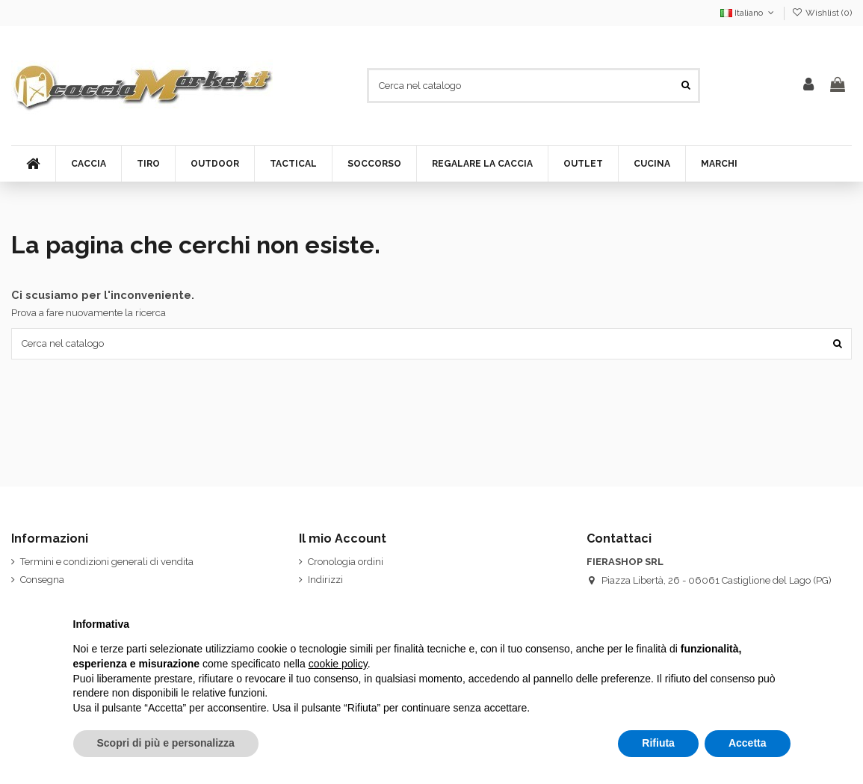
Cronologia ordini (345, 561)
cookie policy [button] (338, 664)
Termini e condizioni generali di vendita (107, 561)
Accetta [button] (748, 743)
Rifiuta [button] (658, 743)
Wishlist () (822, 12)
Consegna (42, 579)
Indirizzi (325, 579)
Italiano (748, 12)
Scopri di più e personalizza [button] (166, 743)
